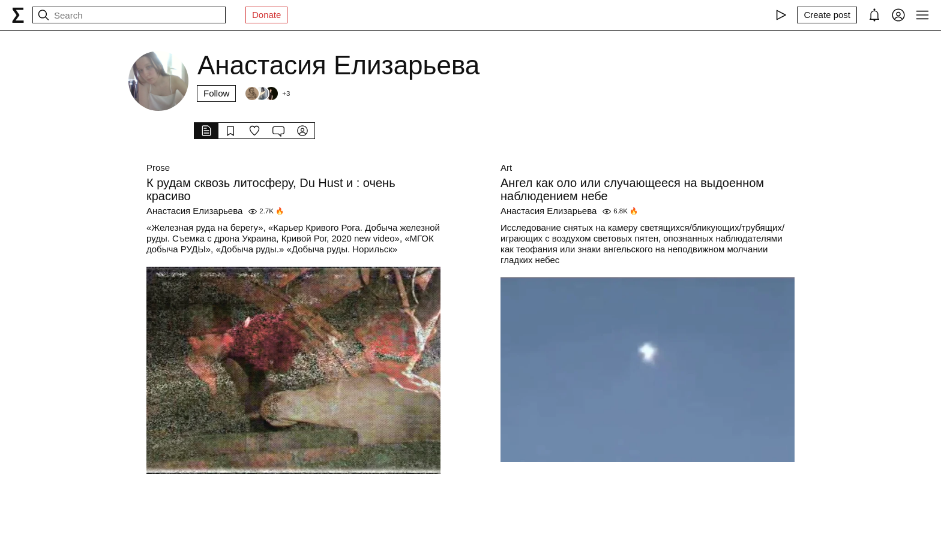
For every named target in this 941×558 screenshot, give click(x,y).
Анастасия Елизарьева (194, 211)
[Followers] (267, 93)
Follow (216, 93)
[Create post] (827, 15)
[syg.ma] (18, 15)
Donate (266, 15)
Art (506, 167)
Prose (158, 167)
